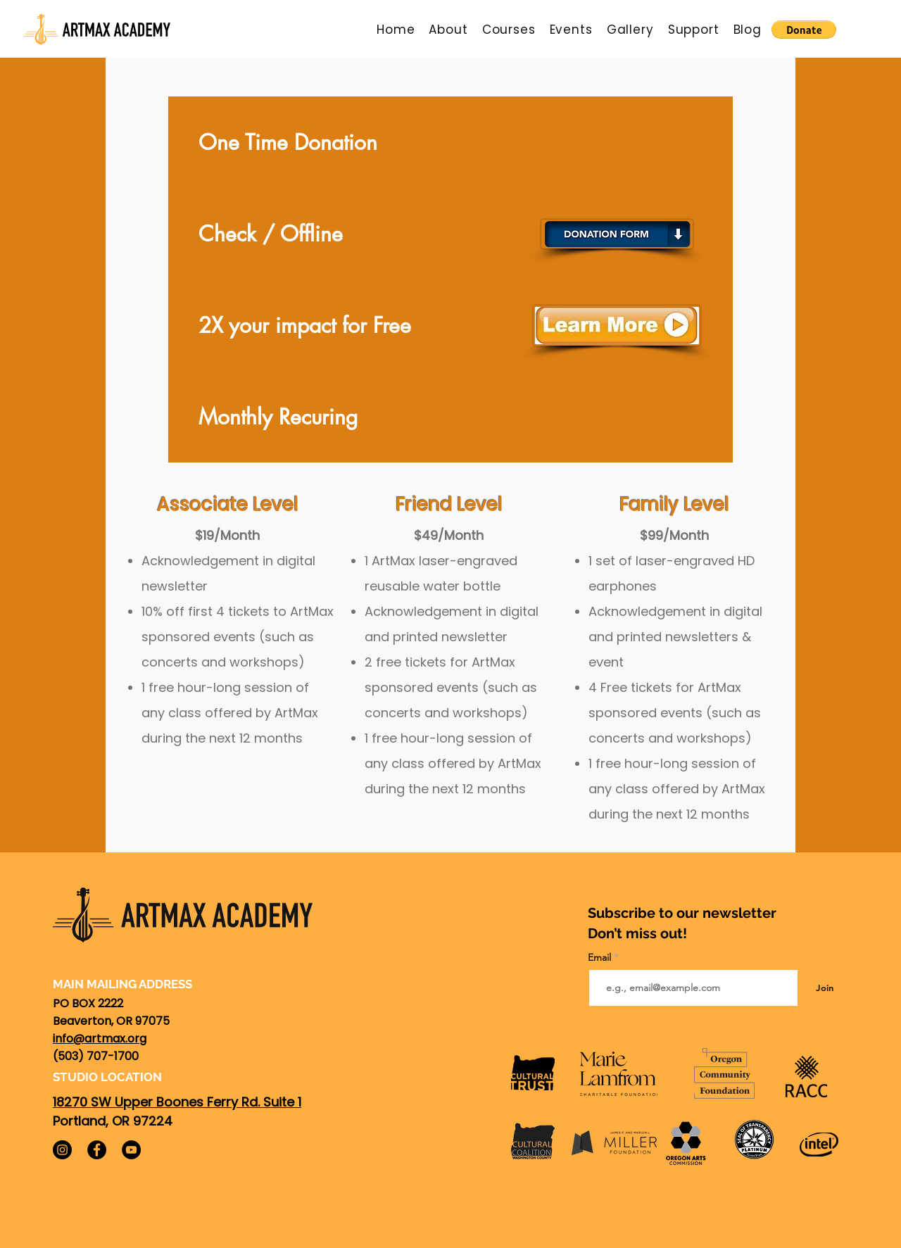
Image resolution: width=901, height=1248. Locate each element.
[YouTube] (131, 1149)
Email (601, 957)
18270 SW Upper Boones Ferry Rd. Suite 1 (177, 1102)
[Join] (824, 988)
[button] (448, 29)
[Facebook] (96, 1149)
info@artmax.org (99, 1038)
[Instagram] (62, 1149)
